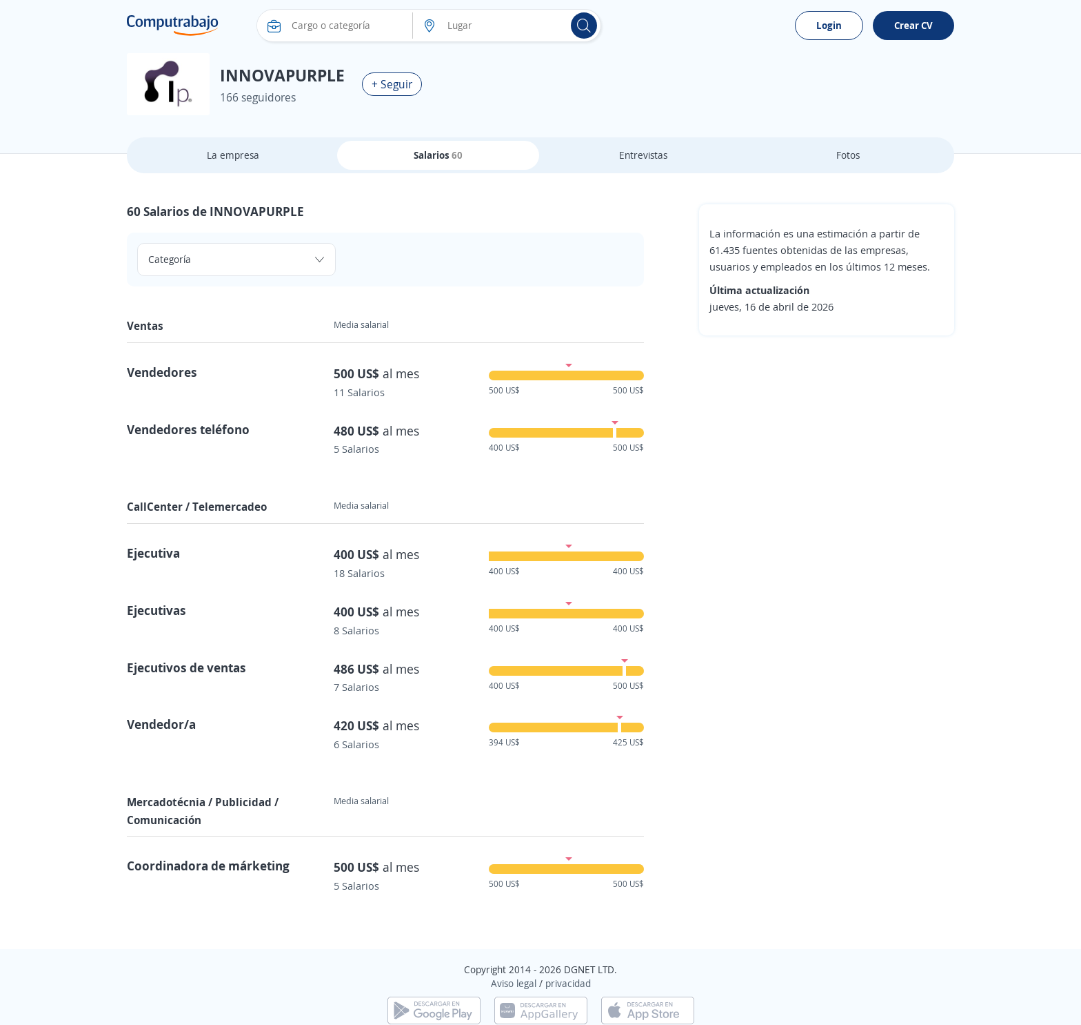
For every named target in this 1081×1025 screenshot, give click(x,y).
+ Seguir (392, 84)
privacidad (568, 983)
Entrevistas (643, 155)
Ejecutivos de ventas (186, 667)
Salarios (438, 155)
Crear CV (913, 25)
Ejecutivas (156, 610)
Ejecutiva (153, 553)
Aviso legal (513, 983)
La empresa (233, 155)
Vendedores (162, 372)
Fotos (848, 155)
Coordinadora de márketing (208, 865)
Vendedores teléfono (188, 429)
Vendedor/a (161, 724)
